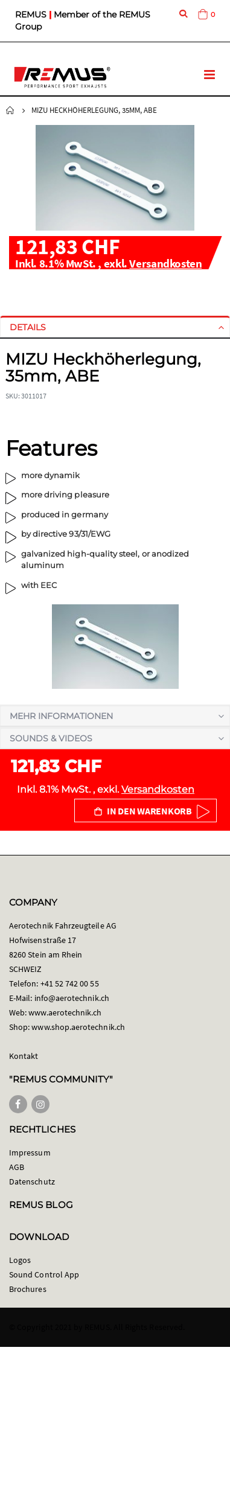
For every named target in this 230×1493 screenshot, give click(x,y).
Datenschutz (32, 1181)
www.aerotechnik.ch (64, 1012)
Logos (20, 1260)
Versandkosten (165, 263)
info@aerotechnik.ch (71, 998)
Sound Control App (44, 1274)
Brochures (27, 1289)
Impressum (30, 1152)
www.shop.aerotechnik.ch (78, 1026)
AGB (16, 1167)
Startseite (10, 110)
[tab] (115, 327)
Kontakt (23, 1055)
